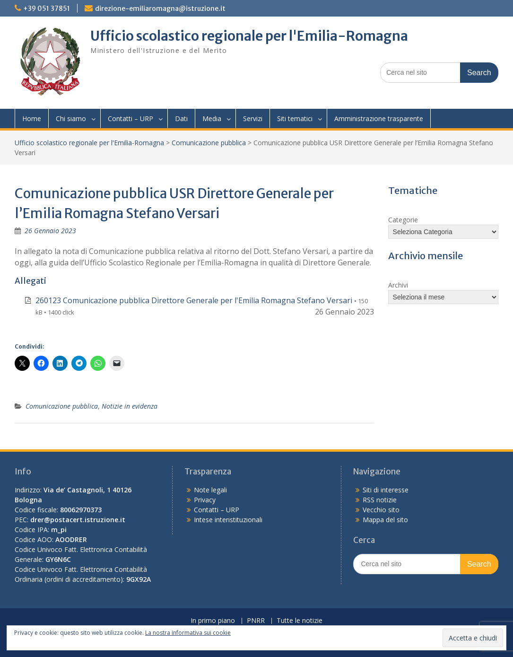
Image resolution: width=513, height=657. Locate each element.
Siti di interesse (386, 489)
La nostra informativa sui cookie (188, 633)
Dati (181, 118)
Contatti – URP (130, 118)
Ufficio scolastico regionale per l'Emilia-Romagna (249, 35)
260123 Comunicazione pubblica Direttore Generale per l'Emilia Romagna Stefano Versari (193, 300)
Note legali (210, 489)
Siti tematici (295, 118)
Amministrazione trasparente (378, 118)
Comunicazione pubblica (209, 142)
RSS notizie (380, 499)
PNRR (256, 621)
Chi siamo (71, 118)
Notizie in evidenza (129, 406)
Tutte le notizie (299, 621)
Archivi (398, 284)
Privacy (205, 499)
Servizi (252, 118)
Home (31, 118)
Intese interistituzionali (228, 519)
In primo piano (213, 621)
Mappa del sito (385, 519)
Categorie (403, 219)
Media (211, 118)
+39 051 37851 (46, 8)
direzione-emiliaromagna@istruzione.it (160, 8)
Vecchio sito (381, 509)
